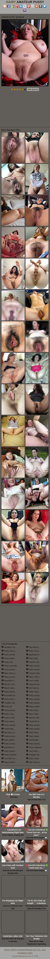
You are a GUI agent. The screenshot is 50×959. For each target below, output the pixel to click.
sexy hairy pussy (35, 714)
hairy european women (12, 725)
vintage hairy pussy (36, 755)
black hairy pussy (11, 688)
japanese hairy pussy (37, 655)
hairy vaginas (34, 747)
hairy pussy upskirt (36, 743)
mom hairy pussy (35, 680)
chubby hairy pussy (12, 703)
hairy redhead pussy (37, 706)
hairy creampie (9, 714)
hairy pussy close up (12, 710)
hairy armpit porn (10, 655)
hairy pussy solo (35, 725)
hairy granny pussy (11, 751)
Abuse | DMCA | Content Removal (18, 950)
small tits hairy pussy (37, 721)
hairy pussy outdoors (37, 695)
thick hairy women (36, 732)
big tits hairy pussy (11, 684)
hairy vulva (32, 758)
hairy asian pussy (11, 658)
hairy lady (32, 658)
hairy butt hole (9, 699)
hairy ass (7, 662)
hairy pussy (33, 703)
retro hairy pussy (35, 710)
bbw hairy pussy (10, 673)
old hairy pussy (34, 688)
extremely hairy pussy (12, 729)
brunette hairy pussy (12, 695)
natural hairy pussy (36, 684)
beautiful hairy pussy (12, 680)
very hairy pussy (35, 751)
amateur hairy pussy (12, 647)
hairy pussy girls (10, 743)
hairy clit (6, 706)
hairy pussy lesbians (37, 666)
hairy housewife (35, 651)
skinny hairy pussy (36, 718)
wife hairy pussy (35, 762)
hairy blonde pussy (11, 692)
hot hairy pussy (34, 647)
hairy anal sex (9, 651)
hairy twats (32, 736)
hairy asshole (9, 666)
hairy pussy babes (11, 669)
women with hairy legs (37, 662)
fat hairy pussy (9, 732)
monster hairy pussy (12, 758)
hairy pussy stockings (37, 729)
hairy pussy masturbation (37, 669)
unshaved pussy (35, 740)
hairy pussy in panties (37, 699)
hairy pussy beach (11, 677)
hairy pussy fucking (12, 736)
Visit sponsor (33, 89)
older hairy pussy (35, 692)
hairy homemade (10, 762)
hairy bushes (8, 755)
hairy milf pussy (35, 677)
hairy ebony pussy (11, 721)
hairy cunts (8, 718)
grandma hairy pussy (12, 747)
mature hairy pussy (36, 673)
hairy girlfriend (9, 740)
